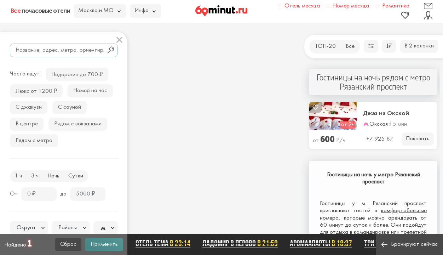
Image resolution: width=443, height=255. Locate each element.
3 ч (35, 176)
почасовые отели (40, 10)
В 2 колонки (419, 46)
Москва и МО (99, 10)
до (63, 194)
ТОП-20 (325, 46)
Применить (104, 244)
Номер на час (90, 91)
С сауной (69, 107)
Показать (418, 139)
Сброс (68, 244)
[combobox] (29, 227)
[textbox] (29, 227)
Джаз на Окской (386, 113)
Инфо (145, 10)
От (14, 194)
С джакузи (29, 107)
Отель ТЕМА (165, 243)
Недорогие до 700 (77, 74)
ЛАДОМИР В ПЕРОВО (242, 243)
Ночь (53, 176)
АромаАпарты (323, 243)
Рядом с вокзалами (78, 124)
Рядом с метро (34, 140)
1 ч (18, 176)
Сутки (75, 176)
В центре (27, 124)
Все (350, 46)
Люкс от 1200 (36, 90)
